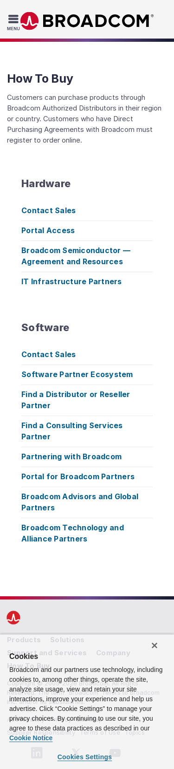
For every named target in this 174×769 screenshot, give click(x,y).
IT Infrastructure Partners (71, 281)
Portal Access (48, 230)
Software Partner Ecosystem (77, 374)
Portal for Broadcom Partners (78, 476)
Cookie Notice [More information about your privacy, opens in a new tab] (30, 738)
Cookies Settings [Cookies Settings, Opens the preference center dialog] (85, 757)
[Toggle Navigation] (14, 22)
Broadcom (87, 21)
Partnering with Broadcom (71, 456)
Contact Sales (48, 210)
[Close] (154, 645)
